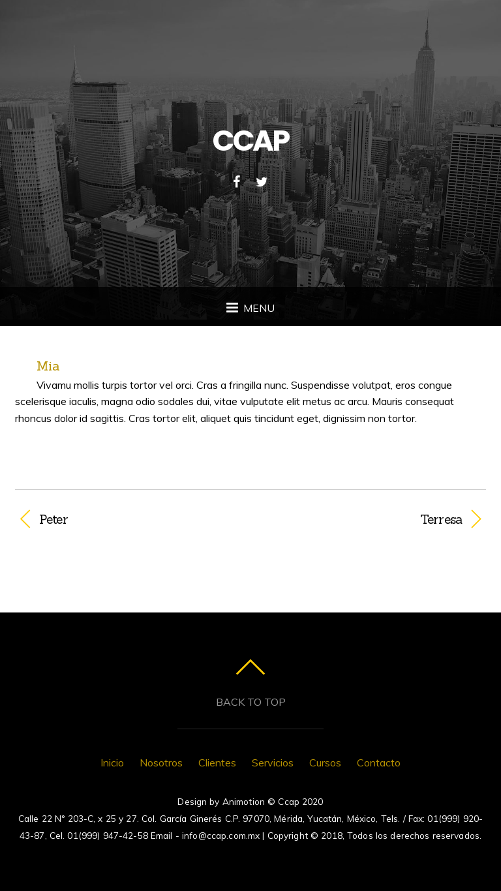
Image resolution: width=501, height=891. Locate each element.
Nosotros (161, 762)
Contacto (379, 762)
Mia (48, 365)
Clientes (217, 762)
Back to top (251, 701)
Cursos (325, 762)
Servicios (273, 762)
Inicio (112, 762)
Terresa (363, 519)
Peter (53, 519)
